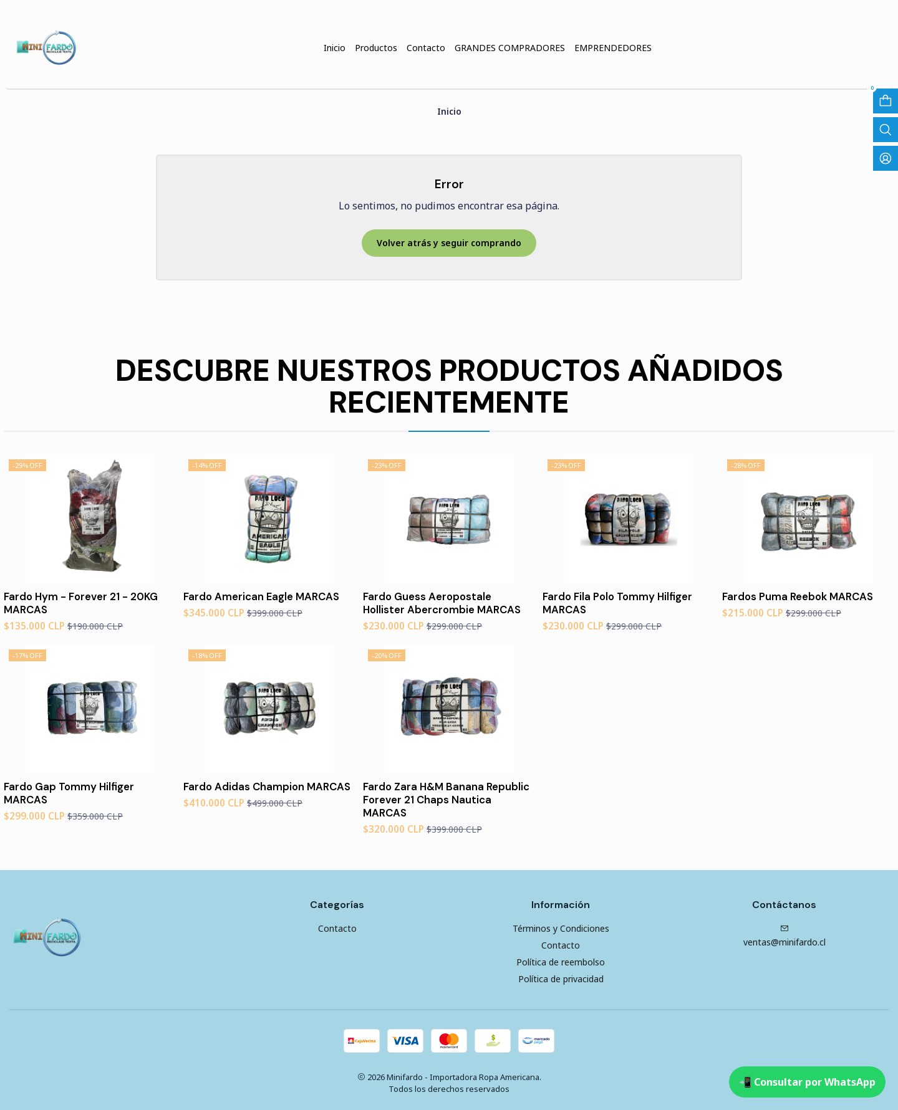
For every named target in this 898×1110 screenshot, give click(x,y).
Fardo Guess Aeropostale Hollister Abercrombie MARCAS (442, 603)
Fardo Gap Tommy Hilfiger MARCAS (69, 793)
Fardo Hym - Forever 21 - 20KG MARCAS (81, 603)
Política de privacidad (561, 979)
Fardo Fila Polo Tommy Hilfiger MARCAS (617, 603)
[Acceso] (885, 158)
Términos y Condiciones (561, 928)
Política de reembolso (560, 962)
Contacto (337, 928)
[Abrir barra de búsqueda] (885, 129)
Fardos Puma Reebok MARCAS (797, 596)
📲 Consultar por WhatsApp (807, 1082)
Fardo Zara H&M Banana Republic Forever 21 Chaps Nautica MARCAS (446, 800)
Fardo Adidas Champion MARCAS (266, 786)
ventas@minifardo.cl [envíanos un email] (784, 936)
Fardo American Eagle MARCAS (261, 596)
